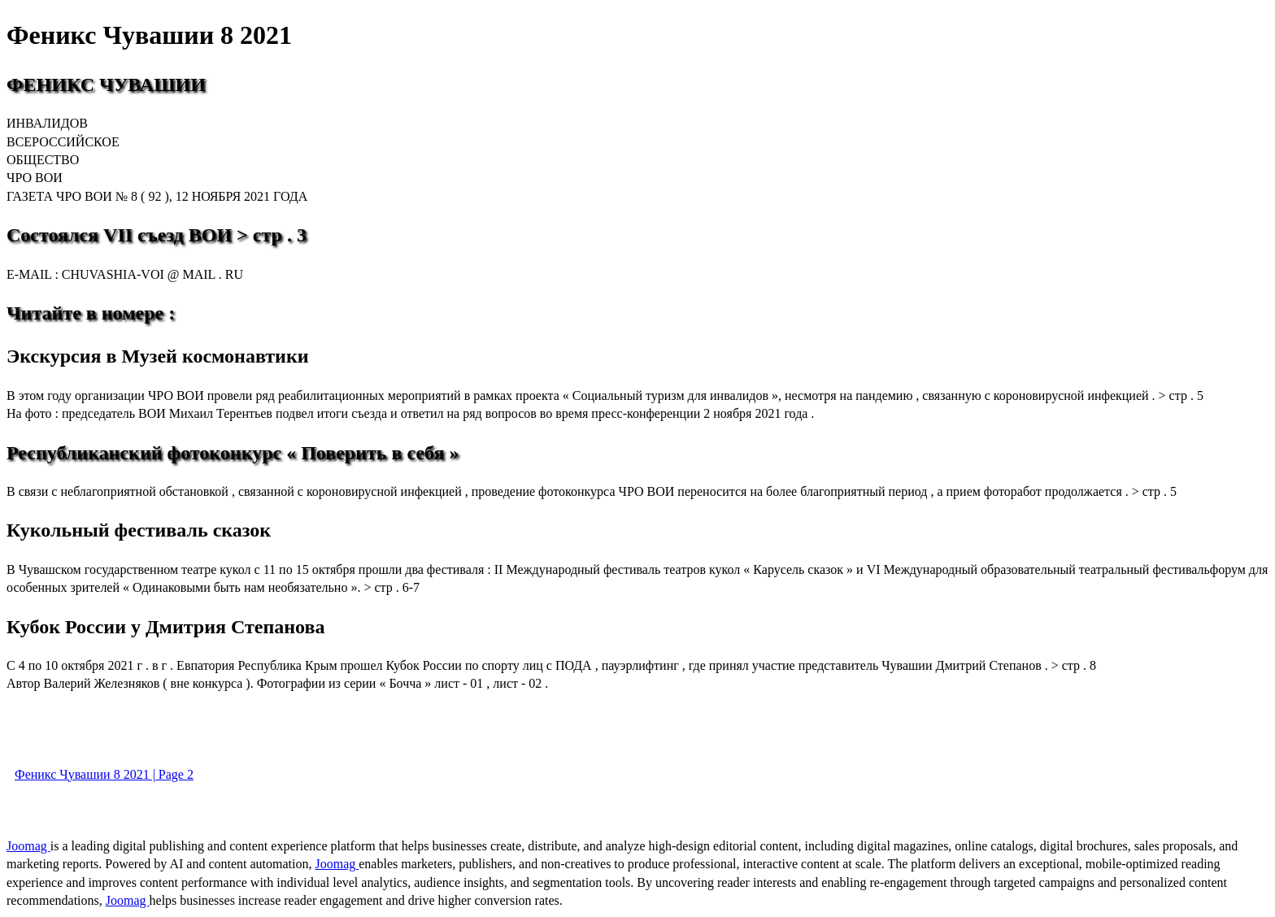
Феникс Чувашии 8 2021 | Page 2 (104, 774)
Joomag (28, 846)
